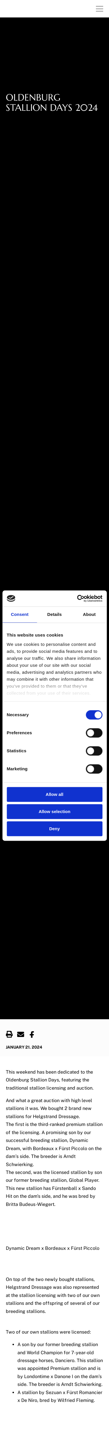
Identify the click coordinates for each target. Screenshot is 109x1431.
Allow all (54, 794)
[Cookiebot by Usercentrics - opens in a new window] (77, 598)
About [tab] (89, 614)
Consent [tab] (19, 614)
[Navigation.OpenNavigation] (99, 8)
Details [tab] (54, 614)
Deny (54, 828)
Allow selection (54, 811)
